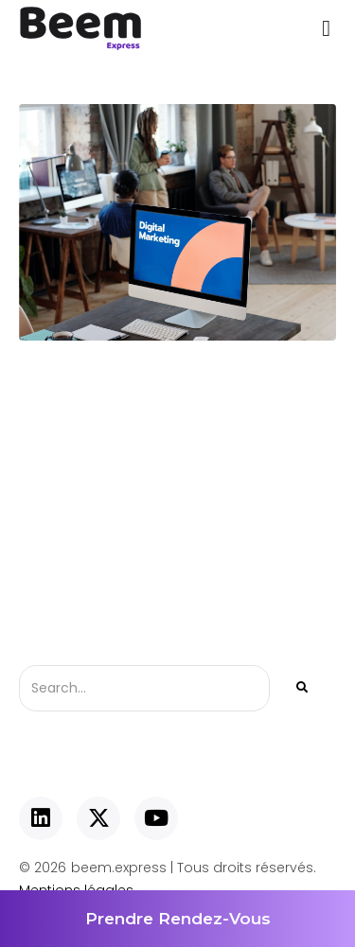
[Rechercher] (300, 688)
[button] (326, 28)
